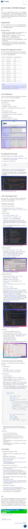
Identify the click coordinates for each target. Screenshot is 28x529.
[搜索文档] (24, 1)
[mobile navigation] (26, 1)
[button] (25, 526)
